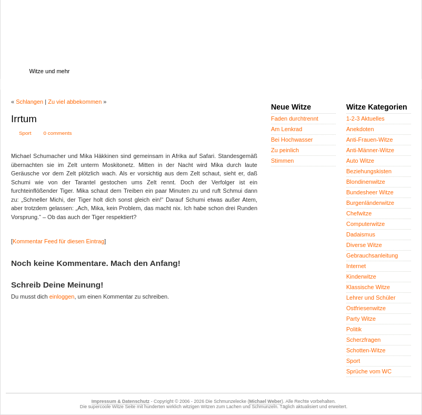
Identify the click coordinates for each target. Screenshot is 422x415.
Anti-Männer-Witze (370, 150)
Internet (356, 266)
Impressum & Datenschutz (120, 401)
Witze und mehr (49, 71)
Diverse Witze (364, 245)
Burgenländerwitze (370, 203)
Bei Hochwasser (292, 139)
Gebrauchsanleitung (372, 255)
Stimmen (282, 160)
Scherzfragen (363, 340)
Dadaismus (360, 234)
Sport (25, 133)
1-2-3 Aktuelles (365, 118)
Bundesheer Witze (370, 192)
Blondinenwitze (365, 182)
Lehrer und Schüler (371, 297)
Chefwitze (358, 213)
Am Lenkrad (286, 129)
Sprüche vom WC (368, 371)
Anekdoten (360, 129)
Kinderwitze (361, 276)
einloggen (62, 296)
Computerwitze (365, 224)
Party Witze (361, 318)
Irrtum (24, 118)
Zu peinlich (285, 150)
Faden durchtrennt (294, 118)
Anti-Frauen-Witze (369, 139)
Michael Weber (265, 401)
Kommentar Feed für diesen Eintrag (58, 241)
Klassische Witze (368, 287)
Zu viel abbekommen (75, 101)
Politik (353, 329)
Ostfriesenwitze (366, 308)
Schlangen (29, 101)
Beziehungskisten (368, 171)
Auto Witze (360, 160)
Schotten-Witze (366, 350)
